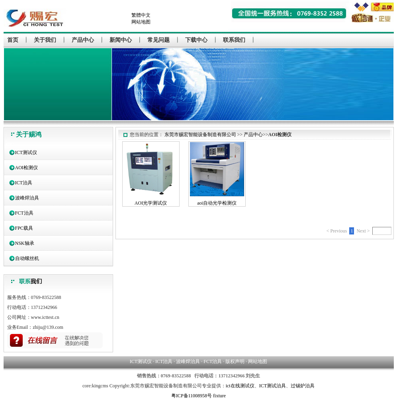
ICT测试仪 (26, 152)
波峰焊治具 (27, 198)
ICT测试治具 (272, 386)
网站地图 (141, 22)
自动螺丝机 (27, 258)
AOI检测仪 (26, 167)
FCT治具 (24, 213)
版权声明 (234, 361)
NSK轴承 (24, 243)
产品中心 (253, 134)
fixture (219, 395)
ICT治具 (23, 183)
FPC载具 (24, 228)
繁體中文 (141, 15)
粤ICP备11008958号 (191, 395)
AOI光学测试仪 (151, 203)
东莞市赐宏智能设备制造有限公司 (200, 134)
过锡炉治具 (303, 386)
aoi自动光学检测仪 (217, 203)
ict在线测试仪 (240, 386)
